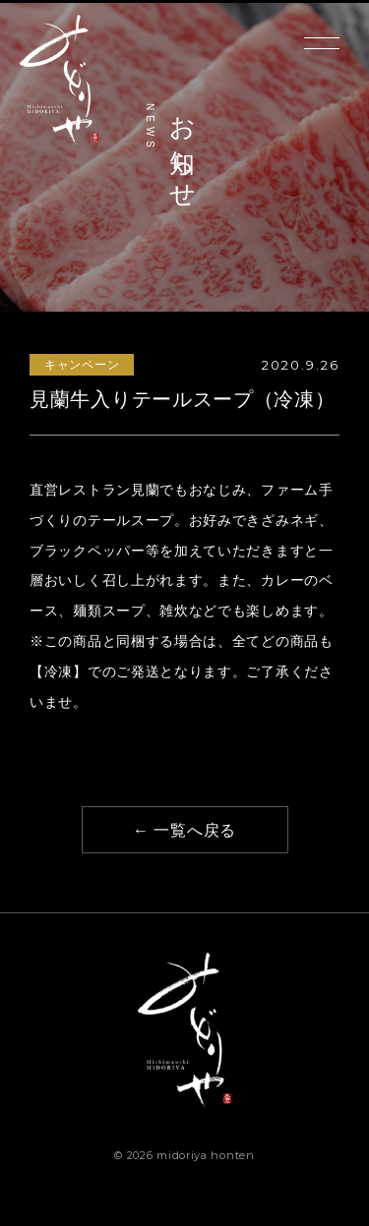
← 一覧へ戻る (184, 830)
